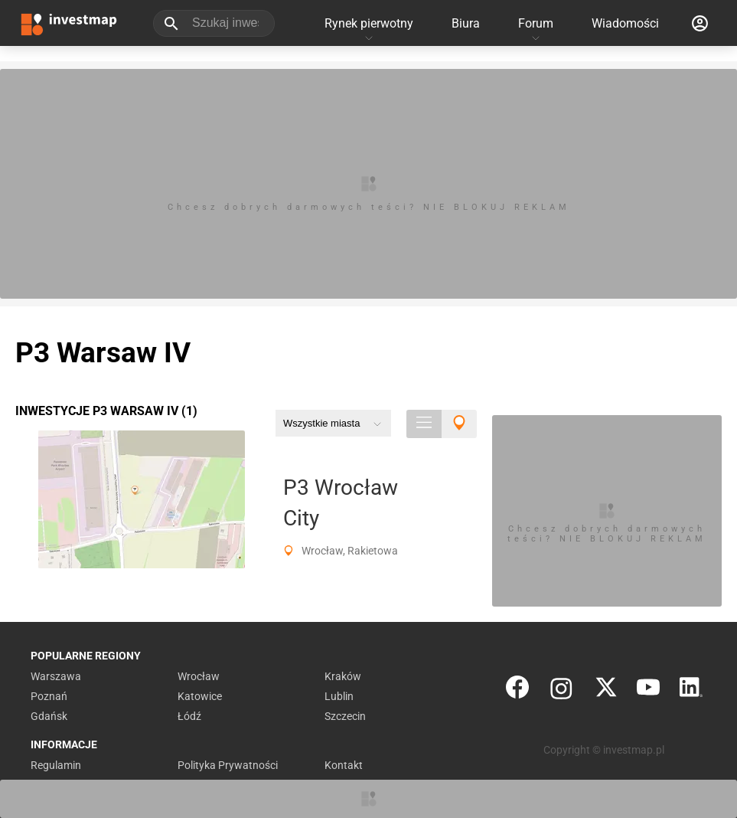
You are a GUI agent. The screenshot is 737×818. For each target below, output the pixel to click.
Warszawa (56, 676)
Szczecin (345, 716)
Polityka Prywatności (228, 765)
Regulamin (56, 765)
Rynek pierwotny (368, 23)
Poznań (49, 696)
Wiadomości (625, 23)
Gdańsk (49, 716)
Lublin (339, 696)
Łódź (189, 716)
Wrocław (199, 676)
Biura (466, 23)
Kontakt (343, 765)
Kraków (342, 676)
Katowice (200, 696)
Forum (535, 23)
